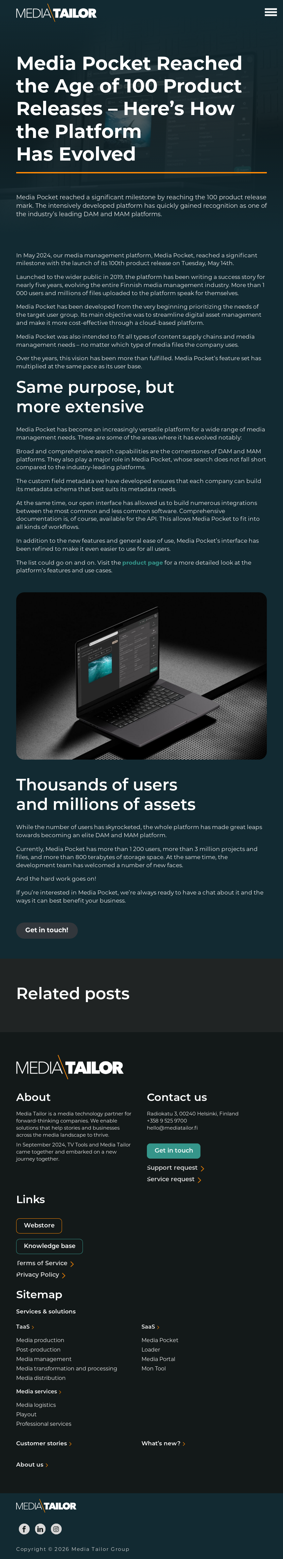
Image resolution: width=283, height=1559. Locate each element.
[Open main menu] (271, 12)
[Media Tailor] (56, 13)
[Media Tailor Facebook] (24, 1529)
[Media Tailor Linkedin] (40, 1529)
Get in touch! (46, 931)
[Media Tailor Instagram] (56, 1529)
